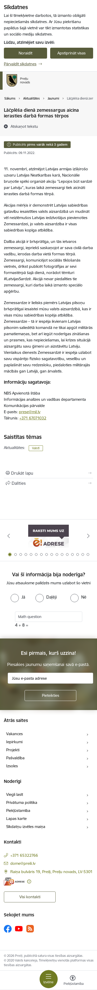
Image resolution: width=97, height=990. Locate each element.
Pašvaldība (15, 757)
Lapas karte (16, 818)
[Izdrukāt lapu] (48, 473)
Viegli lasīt (14, 794)
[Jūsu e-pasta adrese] (50, 678)
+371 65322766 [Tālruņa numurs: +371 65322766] (24, 855)
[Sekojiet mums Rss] (30, 928)
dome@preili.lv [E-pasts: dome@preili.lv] (22, 863)
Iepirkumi (14, 741)
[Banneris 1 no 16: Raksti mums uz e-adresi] (48, 535)
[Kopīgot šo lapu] (48, 483)
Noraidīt (25, 53)
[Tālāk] (88, 535)
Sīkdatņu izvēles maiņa (25, 826)
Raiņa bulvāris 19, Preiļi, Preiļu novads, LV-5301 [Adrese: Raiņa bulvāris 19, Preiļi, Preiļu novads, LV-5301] (51, 871)
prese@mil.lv (29, 411)
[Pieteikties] (50, 695)
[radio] (18, 597)
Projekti (12, 749)
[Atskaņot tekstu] (24, 126)
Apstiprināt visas (71, 53)
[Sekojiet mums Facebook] (8, 929)
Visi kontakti (29, 896)
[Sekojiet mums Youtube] (19, 928)
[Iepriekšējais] (8, 535)
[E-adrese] (14, 881)
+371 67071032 (32, 418)
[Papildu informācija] (29, 881)
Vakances (14, 733)
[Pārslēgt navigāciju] (49, 979)
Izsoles (12, 765)
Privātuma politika (21, 802)
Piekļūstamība (18, 810)
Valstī (36, 448)
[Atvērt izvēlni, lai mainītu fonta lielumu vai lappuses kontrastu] (73, 981)
